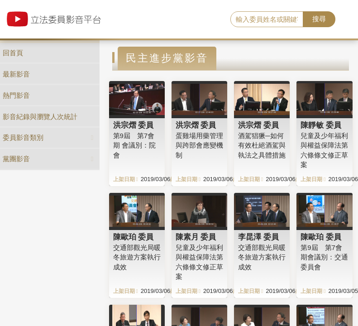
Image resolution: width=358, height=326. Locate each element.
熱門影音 (16, 95)
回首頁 (13, 53)
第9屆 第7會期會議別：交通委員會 (324, 257)
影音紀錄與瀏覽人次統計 (40, 116)
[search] (266, 19)
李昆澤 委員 (258, 237)
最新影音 (16, 74)
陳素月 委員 (196, 237)
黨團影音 (16, 159)
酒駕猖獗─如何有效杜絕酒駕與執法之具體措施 (262, 145)
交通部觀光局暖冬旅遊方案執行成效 (137, 257)
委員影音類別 (23, 137)
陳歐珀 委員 (133, 237)
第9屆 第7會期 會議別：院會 (134, 145)
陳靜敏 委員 (321, 125)
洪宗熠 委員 (133, 125)
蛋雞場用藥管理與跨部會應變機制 (199, 145)
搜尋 (319, 19)
